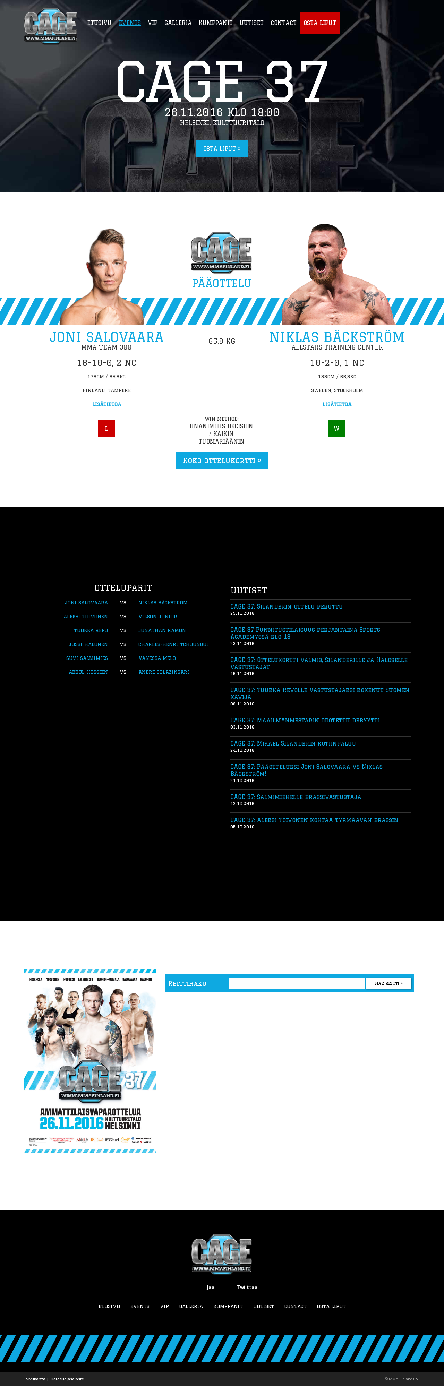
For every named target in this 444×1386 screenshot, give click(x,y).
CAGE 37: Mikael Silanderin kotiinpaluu (293, 743)
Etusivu (109, 1306)
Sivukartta (35, 1378)
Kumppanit (228, 1306)
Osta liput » (222, 149)
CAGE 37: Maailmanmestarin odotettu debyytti (305, 720)
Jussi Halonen (88, 644)
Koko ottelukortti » (222, 460)
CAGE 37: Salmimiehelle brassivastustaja (295, 797)
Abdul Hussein (88, 672)
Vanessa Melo (157, 658)
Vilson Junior (157, 616)
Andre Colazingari (163, 672)
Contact (295, 1306)
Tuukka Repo (91, 630)
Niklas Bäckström (337, 336)
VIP (164, 1306)
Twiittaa (247, 1287)
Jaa (211, 1287)
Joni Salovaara (107, 336)
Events (140, 1306)
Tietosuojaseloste (67, 1378)
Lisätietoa (106, 404)
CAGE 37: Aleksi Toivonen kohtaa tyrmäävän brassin (314, 820)
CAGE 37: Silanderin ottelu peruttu (286, 606)
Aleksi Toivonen (85, 616)
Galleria (191, 1306)
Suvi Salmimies (87, 658)
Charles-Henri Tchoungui (173, 644)
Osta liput (331, 1306)
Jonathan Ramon (162, 630)
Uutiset (263, 1306)
